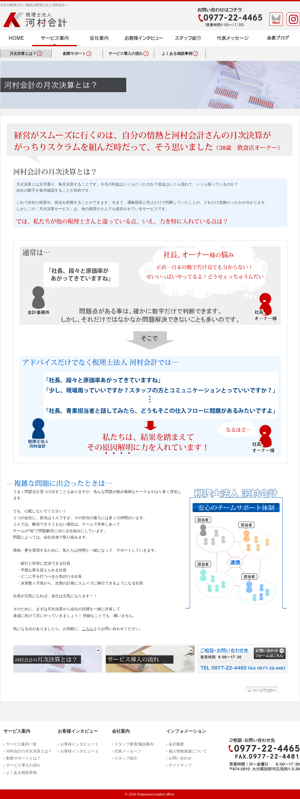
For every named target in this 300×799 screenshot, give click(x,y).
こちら (87, 629)
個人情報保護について (188, 751)
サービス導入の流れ (150, 659)
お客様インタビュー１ (79, 744)
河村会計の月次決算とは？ (57, 659)
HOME (16, 38)
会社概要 (176, 744)
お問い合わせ (180, 758)
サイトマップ (180, 765)
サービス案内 (54, 38)
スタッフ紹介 (188, 38)
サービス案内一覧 (21, 744)
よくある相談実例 (21, 772)
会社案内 (99, 38)
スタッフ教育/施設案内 (134, 744)
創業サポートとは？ (23, 758)
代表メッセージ (233, 38)
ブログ (277, 38)
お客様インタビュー (143, 38)
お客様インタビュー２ (79, 751)
